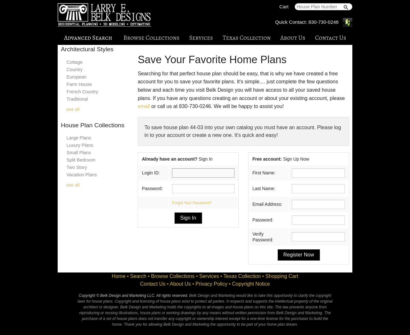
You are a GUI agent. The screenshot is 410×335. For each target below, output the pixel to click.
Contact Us (330, 37)
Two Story (77, 167)
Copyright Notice (251, 284)
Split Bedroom (81, 160)
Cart (284, 6)
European (76, 77)
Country (75, 69)
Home (119, 276)
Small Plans (79, 152)
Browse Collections (151, 37)
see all (73, 109)
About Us (292, 37)
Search (138, 276)
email (144, 106)
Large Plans (79, 137)
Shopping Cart (282, 276)
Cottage (75, 62)
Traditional (77, 99)
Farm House (79, 84)
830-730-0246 (323, 22)
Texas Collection (247, 37)
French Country (82, 91)
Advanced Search (88, 37)
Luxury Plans (80, 145)
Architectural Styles (87, 49)
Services (201, 37)
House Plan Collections (92, 125)
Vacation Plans (82, 174)
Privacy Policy (211, 284)
